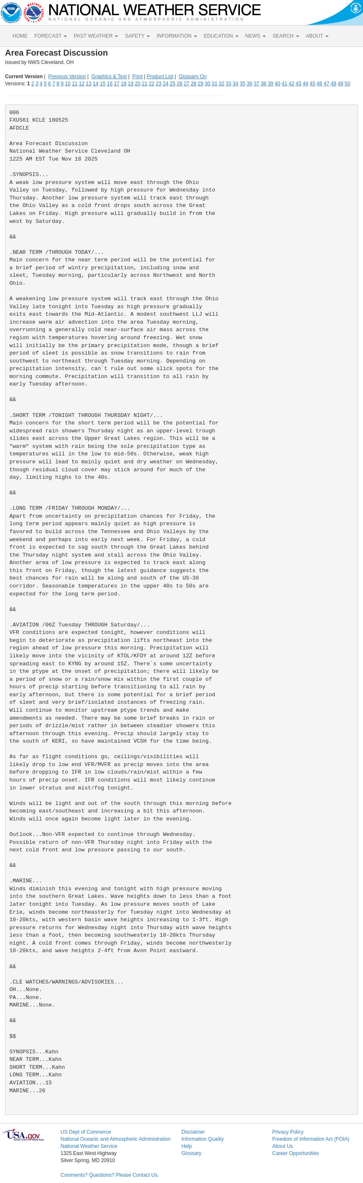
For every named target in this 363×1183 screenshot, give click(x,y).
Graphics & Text (108, 76)
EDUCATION (221, 36)
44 (305, 84)
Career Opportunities (295, 1153)
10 (67, 84)
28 (193, 84)
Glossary (191, 1153)
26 (179, 84)
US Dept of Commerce (85, 1132)
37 (256, 84)
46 (319, 84)
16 (109, 84)
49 (340, 84)
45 (312, 84)
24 (165, 84)
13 (88, 84)
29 (200, 84)
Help (186, 1146)
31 (214, 84)
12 (81, 84)
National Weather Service (88, 1146)
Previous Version (67, 76)
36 (249, 84)
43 (298, 84)
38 (263, 84)
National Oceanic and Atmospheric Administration (115, 1139)
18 (123, 84)
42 (291, 84)
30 (207, 84)
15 (103, 84)
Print (137, 76)
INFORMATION (177, 36)
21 (144, 84)
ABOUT (317, 36)
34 (235, 84)
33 (228, 84)
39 (270, 84)
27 (186, 84)
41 (284, 84)
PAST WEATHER (96, 36)
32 (221, 84)
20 (137, 84)
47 (326, 84)
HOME (20, 36)
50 (347, 84)
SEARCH (286, 36)
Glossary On (193, 76)
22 (151, 84)
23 (158, 84)
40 (277, 84)
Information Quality (202, 1139)
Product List (160, 76)
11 (74, 84)
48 (333, 84)
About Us (282, 1146)
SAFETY (137, 36)
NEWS (255, 36)
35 (242, 84)
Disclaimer (193, 1132)
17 (116, 84)
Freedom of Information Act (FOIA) (310, 1139)
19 (130, 84)
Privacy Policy (288, 1132)
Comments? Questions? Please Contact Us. (109, 1175)
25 (172, 84)
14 (95, 84)
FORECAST (50, 36)
